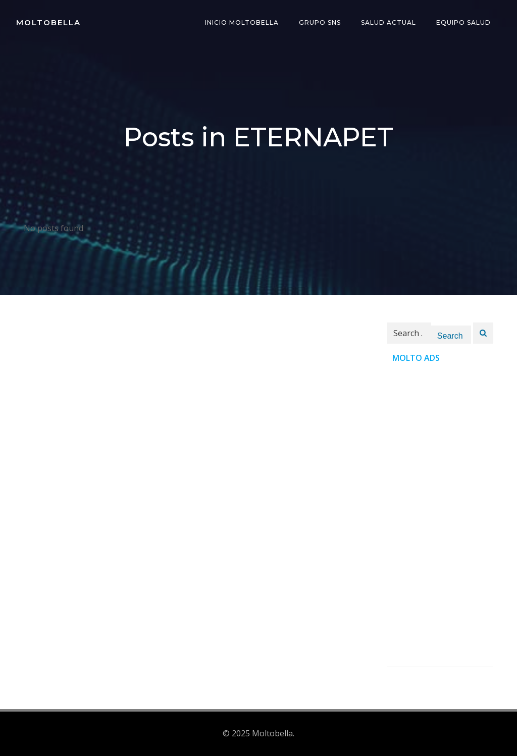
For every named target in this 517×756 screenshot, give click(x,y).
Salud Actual (388, 22)
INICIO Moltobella (242, 22)
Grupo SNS (320, 22)
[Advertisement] (440, 515)
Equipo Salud (463, 22)
